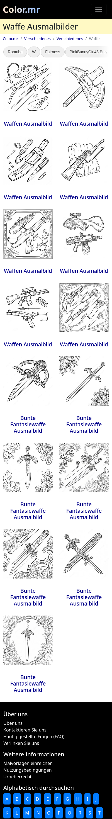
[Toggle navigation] (98, 9)
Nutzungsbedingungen (27, 770)
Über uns (13, 723)
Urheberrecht (17, 777)
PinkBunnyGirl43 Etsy (88, 52)
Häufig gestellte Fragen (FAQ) (33, 736)
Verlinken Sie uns (21, 743)
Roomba (15, 52)
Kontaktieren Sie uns (25, 730)
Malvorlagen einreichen (28, 763)
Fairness (52, 52)
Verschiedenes (37, 38)
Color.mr (21, 9)
